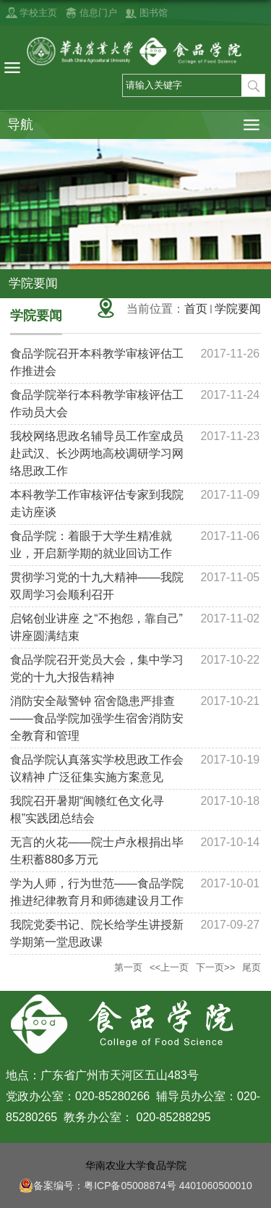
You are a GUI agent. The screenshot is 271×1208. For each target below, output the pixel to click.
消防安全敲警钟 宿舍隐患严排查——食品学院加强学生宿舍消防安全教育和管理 (97, 718)
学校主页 (38, 12)
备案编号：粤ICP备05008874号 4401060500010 (135, 1185)
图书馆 (153, 12)
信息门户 (98, 12)
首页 (195, 309)
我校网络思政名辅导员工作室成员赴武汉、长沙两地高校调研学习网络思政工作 (97, 453)
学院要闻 (238, 309)
